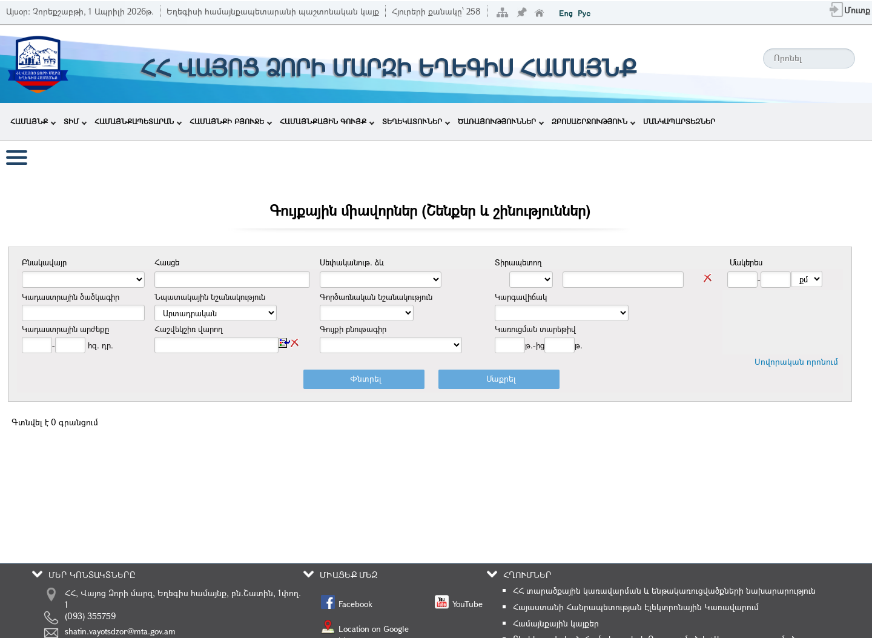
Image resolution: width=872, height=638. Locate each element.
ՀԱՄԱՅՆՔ (33, 121)
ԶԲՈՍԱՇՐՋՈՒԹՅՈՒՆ (593, 121)
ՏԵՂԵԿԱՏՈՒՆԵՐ (416, 121)
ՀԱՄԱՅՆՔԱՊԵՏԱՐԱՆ (138, 121)
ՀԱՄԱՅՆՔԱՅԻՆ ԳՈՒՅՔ (327, 121)
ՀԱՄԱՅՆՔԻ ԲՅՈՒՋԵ (231, 121)
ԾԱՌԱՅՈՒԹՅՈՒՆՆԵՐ (501, 121)
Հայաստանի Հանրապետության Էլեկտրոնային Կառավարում (636, 607)
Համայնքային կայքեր (556, 623)
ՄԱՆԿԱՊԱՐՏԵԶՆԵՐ (679, 121)
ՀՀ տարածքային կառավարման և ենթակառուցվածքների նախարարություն (664, 590)
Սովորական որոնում (796, 361)
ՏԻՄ (75, 121)
